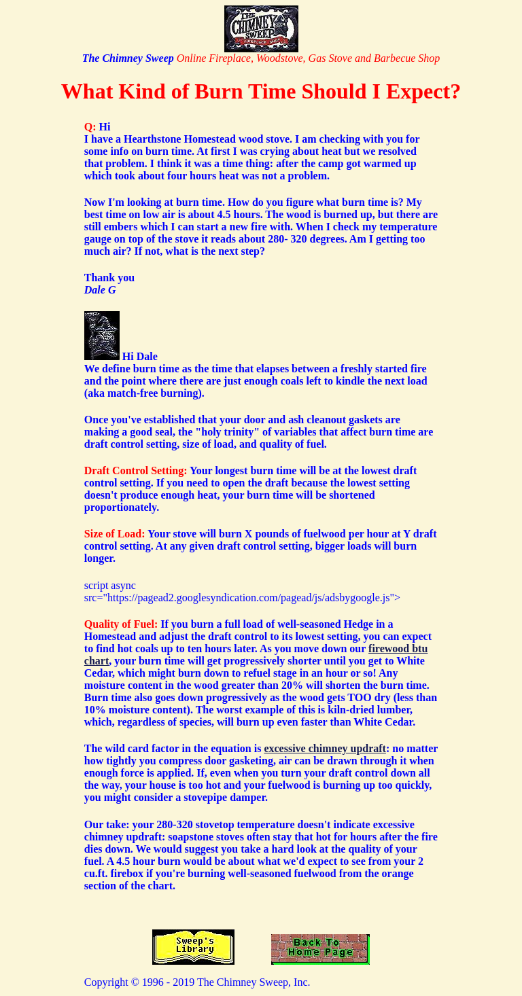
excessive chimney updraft (325, 748)
